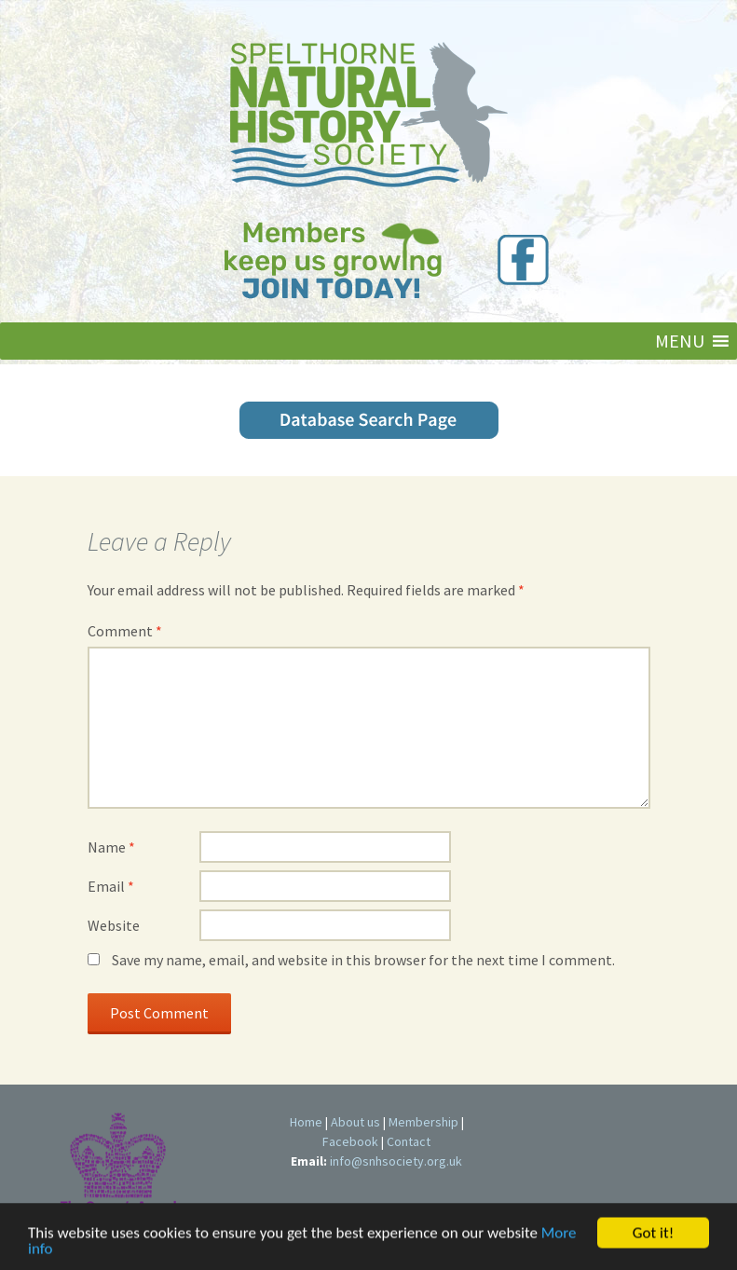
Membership (423, 1121)
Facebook (350, 1141)
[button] (679, 341)
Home (306, 1121)
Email (111, 886)
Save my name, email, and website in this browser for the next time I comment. (363, 959)
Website (114, 925)
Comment (125, 630)
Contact (408, 1141)
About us (355, 1121)
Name (111, 847)
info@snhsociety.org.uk (396, 1161)
